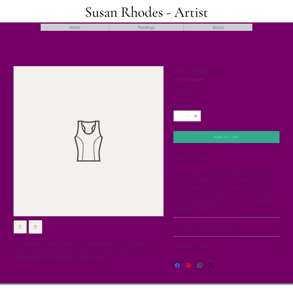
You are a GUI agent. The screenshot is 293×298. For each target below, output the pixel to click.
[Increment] (196, 116)
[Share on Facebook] (177, 265)
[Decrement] (178, 116)
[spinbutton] (187, 116)
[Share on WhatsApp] (200, 265)
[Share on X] (211, 265)
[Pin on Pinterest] (188, 265)
